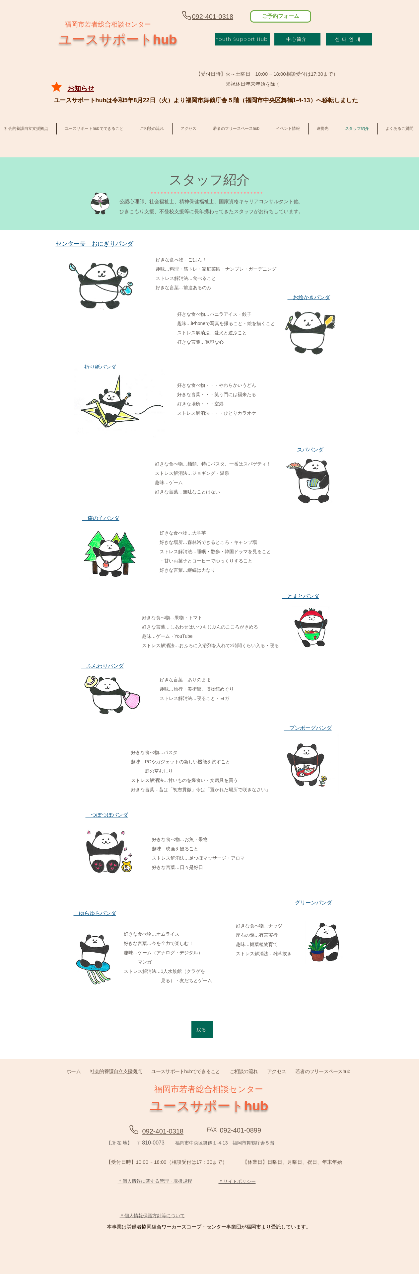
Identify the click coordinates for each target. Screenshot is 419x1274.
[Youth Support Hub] (242, 39)
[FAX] (212, 1130)
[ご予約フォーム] (280, 16)
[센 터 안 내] (349, 39)
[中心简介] (297, 39)
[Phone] (186, 15)
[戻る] (202, 1029)
